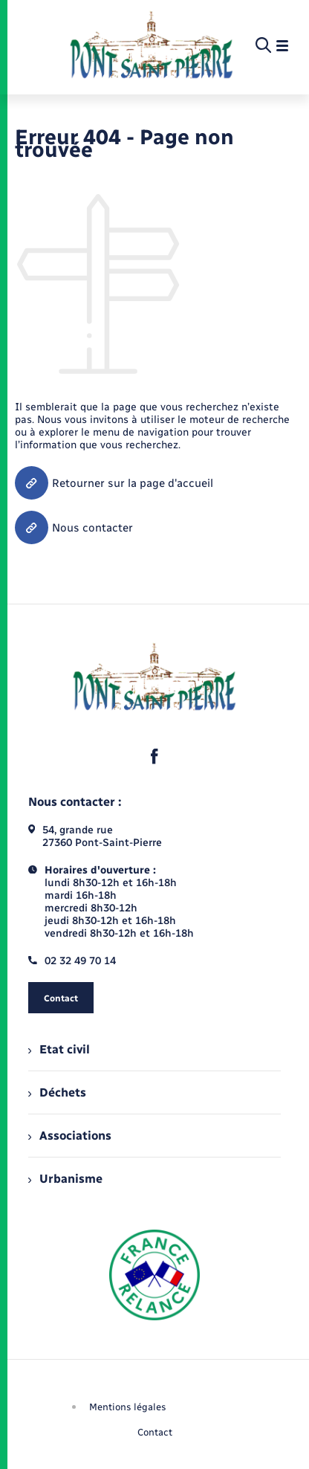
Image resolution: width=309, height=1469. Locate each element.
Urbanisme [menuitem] (65, 1179)
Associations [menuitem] (69, 1136)
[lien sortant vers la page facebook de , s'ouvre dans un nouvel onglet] (154, 756)
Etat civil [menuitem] (59, 1049)
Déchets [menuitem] (57, 1092)
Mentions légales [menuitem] (127, 1406)
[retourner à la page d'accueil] (151, 46)
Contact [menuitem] (154, 1432)
